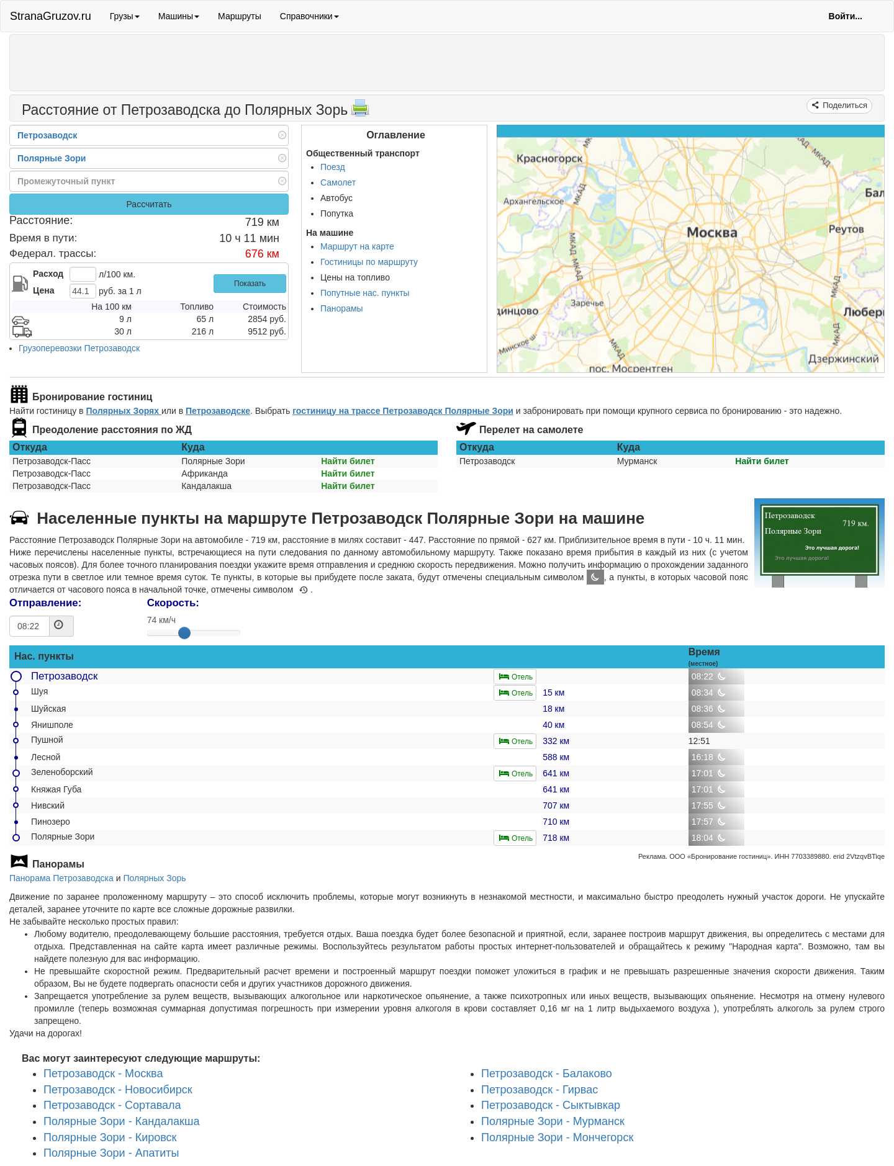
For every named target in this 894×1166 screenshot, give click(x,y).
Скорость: (173, 603)
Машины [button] (178, 16)
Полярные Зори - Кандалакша (121, 1121)
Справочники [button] (309, 16)
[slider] (184, 633)
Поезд (332, 167)
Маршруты (239, 16)
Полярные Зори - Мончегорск (557, 1137)
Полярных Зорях (123, 411)
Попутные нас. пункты (365, 293)
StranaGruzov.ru (50, 16)
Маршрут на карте (357, 246)
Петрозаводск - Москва (103, 1073)
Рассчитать (148, 204)
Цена (43, 290)
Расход (48, 274)
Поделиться (844, 105)
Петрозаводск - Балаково (546, 1073)
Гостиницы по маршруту (369, 262)
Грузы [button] (125, 16)
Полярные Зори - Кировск (109, 1137)
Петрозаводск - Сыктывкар (550, 1106)
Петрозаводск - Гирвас (539, 1089)
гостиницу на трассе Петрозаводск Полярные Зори (402, 411)
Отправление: (45, 603)
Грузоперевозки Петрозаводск (79, 348)
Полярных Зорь (154, 878)
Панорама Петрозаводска (61, 878)
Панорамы (341, 308)
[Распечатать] (360, 112)
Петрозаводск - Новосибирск (117, 1089)
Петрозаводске (218, 411)
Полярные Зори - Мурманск (553, 1121)
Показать (250, 283)
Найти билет (347, 461)
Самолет (338, 182)
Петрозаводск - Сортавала (112, 1106)
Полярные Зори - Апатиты (111, 1153)
